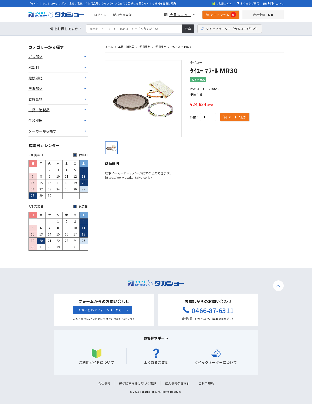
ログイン (100, 15)
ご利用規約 (206, 383)
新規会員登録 (122, 15)
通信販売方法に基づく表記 (137, 383)
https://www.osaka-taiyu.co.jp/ (128, 177)
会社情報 (104, 383)
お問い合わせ (273, 3)
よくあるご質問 (247, 3)
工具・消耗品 (126, 46)
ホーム (109, 46)
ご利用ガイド (222, 3)
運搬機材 (145, 46)
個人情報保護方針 (177, 383)
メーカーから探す (42, 131)
